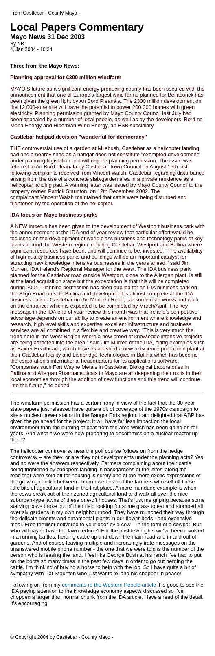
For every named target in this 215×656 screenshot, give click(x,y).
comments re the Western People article (110, 585)
